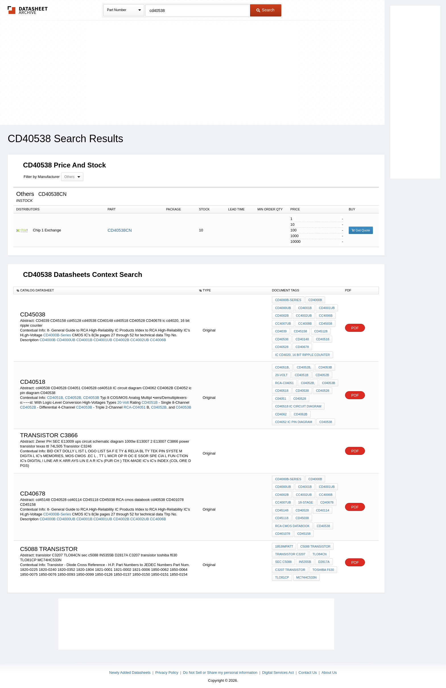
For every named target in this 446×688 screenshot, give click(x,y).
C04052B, (159, 405)
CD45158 (300, 330)
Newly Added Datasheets (129, 668)
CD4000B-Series (57, 334)
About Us (328, 668)
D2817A (323, 558)
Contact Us (308, 668)
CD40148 (302, 338)
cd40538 (281, 338)
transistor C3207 (290, 550)
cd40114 (322, 507)
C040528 (299, 397)
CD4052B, (73, 396)
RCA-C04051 (135, 405)
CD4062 (280, 412)
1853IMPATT (284, 543)
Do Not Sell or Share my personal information (220, 668)
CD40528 (281, 346)
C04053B (183, 405)
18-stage (305, 500)
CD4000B (47, 339)
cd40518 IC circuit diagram (298, 404)
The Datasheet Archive (28, 10)
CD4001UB (103, 339)
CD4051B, (55, 396)
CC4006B (158, 339)
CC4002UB (139, 339)
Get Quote (361, 230)
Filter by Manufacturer (41, 177)
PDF (355, 327)
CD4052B (28, 405)
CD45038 (325, 323)
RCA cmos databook (292, 523)
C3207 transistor (290, 566)
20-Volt (123, 401)
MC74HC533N (306, 573)
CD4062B (300, 412)
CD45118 (281, 515)
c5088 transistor (315, 543)
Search (265, 10)
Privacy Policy (166, 668)
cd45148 (281, 507)
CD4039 (280, 330)
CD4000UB (66, 339)
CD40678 (302, 346)
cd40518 (322, 338)
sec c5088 (283, 558)
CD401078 (282, 530)
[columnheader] (105, 290)
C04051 (280, 397)
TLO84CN (319, 550)
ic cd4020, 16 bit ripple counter (302, 353)
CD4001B (84, 339)
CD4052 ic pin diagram (293, 420)
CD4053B (91, 396)
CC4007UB (283, 323)
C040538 (325, 420)
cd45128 (320, 330)
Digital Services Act (278, 668)
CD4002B (121, 339)
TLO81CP (282, 573)
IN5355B (305, 558)
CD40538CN (120, 230)
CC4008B (305, 323)
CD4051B (150, 401)
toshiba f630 (323, 566)
